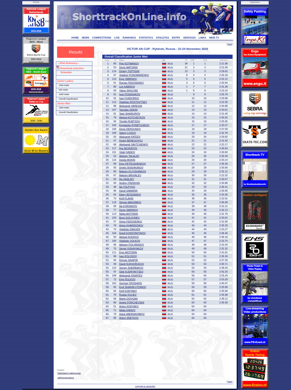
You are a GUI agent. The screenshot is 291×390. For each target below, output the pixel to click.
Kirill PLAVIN (126, 198)
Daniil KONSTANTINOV (132, 233)
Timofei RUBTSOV (129, 121)
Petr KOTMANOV (129, 63)
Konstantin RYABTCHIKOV (134, 125)
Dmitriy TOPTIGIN (129, 71)
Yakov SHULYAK (128, 90)
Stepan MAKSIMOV (130, 202)
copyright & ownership (145, 386)
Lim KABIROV (127, 86)
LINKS (202, 37)
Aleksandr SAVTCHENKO (133, 144)
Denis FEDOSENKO (130, 221)
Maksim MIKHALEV (130, 175)
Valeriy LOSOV (127, 133)
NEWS (85, 37)
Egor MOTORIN (128, 252)
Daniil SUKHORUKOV (131, 264)
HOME (75, 37)
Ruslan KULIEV (127, 294)
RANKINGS (129, 37)
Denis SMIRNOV (128, 210)
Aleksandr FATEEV (129, 136)
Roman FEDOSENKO (131, 82)
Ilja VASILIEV (126, 179)
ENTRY (176, 37)
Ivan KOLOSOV (128, 256)
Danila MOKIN (127, 159)
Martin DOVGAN (128, 298)
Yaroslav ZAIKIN (128, 109)
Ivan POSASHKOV (129, 94)
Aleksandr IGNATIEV (131, 275)
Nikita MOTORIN (128, 213)
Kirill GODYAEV (128, 291)
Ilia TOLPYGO (127, 186)
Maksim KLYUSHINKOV (132, 171)
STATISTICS (146, 37)
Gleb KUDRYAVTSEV (131, 271)
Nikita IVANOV (127, 310)
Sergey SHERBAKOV (131, 267)
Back (230, 44)
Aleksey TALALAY (129, 156)
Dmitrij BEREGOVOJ (131, 140)
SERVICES (189, 37)
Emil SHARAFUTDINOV (132, 287)
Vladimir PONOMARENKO (134, 75)
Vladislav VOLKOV (129, 240)
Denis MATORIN (128, 67)
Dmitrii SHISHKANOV (131, 167)
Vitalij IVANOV (127, 152)
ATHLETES (162, 37)
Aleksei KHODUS (129, 237)
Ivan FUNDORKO (129, 98)
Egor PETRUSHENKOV (132, 163)
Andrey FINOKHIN (129, 183)
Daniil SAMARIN (128, 190)
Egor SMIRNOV (128, 79)
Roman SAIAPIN (128, 260)
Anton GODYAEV (128, 306)
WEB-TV (214, 37)
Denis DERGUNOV (130, 129)
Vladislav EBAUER (129, 229)
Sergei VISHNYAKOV (131, 248)
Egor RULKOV (127, 279)
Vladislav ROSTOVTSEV (133, 102)
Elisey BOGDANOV (130, 194)
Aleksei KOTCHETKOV (132, 117)
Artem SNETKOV (128, 318)
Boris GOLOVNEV (129, 217)
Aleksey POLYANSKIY (131, 244)
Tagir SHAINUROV (129, 113)
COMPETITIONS (101, 37)
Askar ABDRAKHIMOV (132, 314)
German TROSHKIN (130, 283)
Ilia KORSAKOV (128, 206)
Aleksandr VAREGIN (130, 106)
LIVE (117, 37)
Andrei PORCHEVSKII (131, 302)
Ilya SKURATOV (128, 148)
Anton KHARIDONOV (131, 225)
